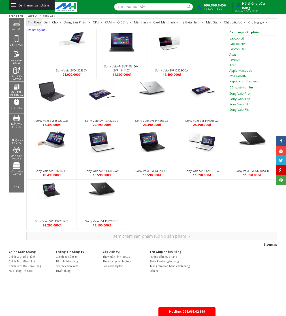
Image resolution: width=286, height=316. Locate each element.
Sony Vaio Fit (238, 104)
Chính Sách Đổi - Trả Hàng (25, 266)
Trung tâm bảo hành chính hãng (170, 266)
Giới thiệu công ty (66, 257)
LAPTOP (33, 16)
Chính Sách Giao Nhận (22, 261)
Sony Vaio (49, 16)
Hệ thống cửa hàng (254, 7)
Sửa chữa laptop (113, 266)
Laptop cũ (236, 38)
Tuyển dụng (63, 271)
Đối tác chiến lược (67, 266)
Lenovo (234, 60)
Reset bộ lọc (36, 30)
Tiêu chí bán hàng (67, 261)
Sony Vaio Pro (239, 93)
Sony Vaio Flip (239, 109)
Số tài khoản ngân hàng (164, 261)
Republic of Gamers (243, 81)
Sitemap (270, 244)
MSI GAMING (239, 76)
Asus (232, 54)
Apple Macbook (240, 70)
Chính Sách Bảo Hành (22, 257)
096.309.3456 (211, 6)
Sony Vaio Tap (239, 99)
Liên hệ (154, 271)
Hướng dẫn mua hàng (163, 257)
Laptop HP (237, 44)
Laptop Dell (237, 49)
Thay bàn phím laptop (117, 261)
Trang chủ (16, 16)
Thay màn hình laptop (116, 257)
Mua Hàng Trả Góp (21, 271)
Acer (232, 65)
